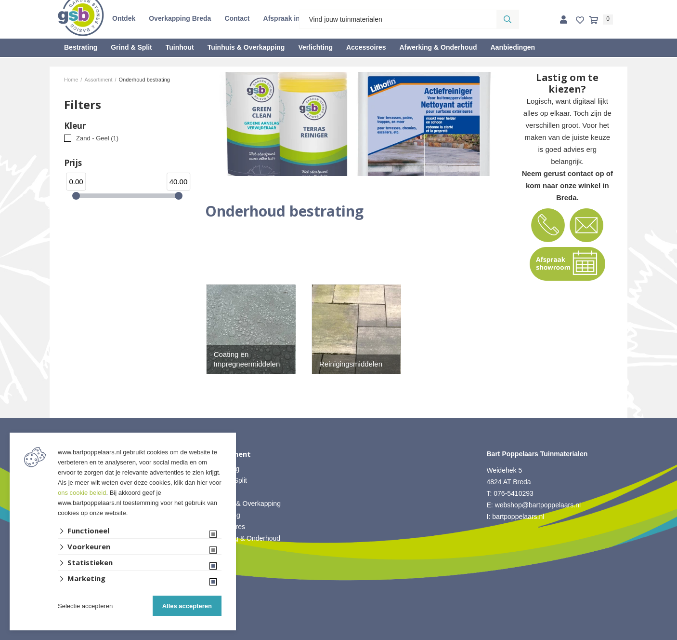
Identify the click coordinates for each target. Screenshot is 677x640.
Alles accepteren (187, 606)
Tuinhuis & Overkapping (246, 47)
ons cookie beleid (82, 492)
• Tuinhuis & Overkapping (243, 503)
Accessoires (366, 47)
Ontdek (123, 18)
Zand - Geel (97, 138)
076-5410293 (514, 493)
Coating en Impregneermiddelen (247, 359)
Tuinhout (180, 47)
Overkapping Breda (180, 18)
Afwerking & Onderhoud (438, 47)
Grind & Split (131, 47)
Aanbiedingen (512, 47)
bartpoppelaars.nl (519, 516)
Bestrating (80, 47)
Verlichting (315, 47)
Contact (236, 18)
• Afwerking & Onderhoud (243, 538)
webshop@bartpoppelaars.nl (538, 505)
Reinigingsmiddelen (350, 364)
